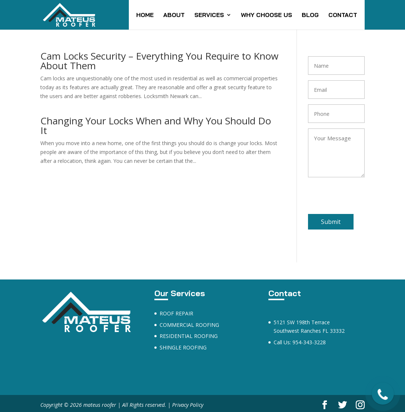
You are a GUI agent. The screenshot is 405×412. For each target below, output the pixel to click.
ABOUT (174, 15)
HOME (145, 15)
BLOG (310, 15)
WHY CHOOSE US (266, 15)
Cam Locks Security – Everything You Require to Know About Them (159, 60)
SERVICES (209, 15)
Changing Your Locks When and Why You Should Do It (155, 125)
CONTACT (342, 15)
